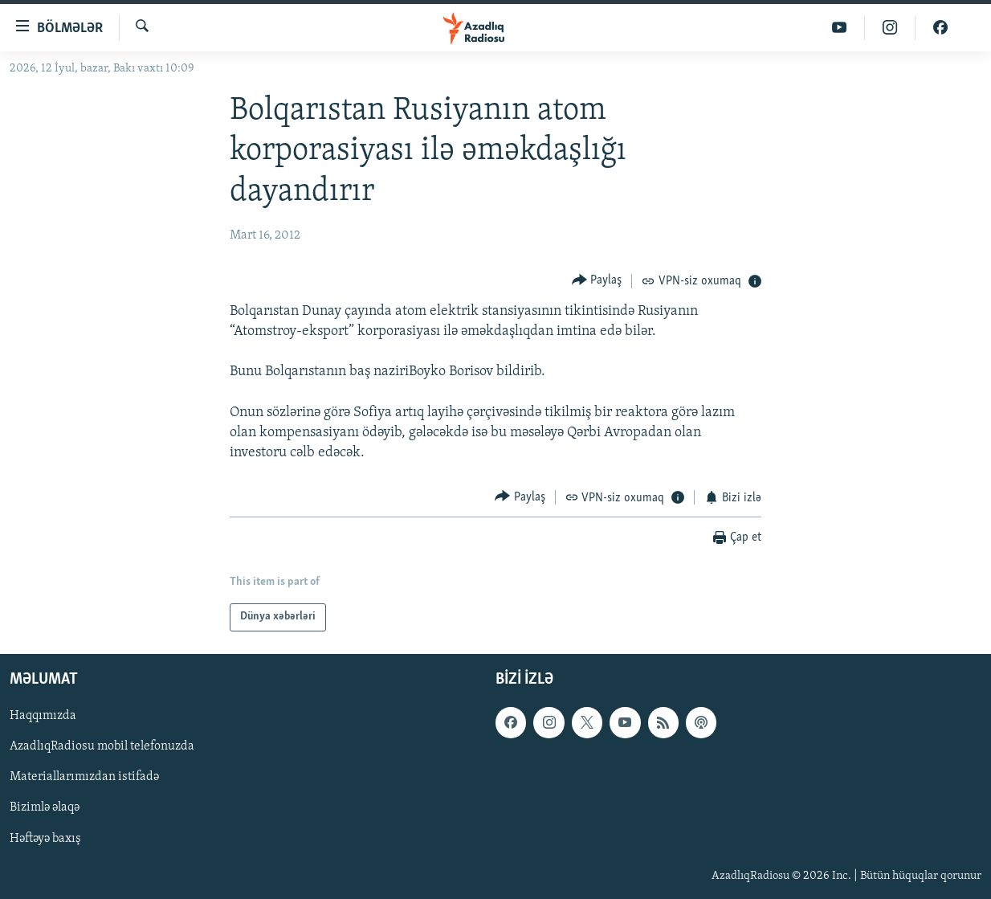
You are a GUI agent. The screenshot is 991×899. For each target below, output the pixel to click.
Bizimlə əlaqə (45, 807)
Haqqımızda (43, 715)
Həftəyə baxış (45, 838)
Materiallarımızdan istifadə (84, 776)
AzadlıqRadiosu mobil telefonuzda (102, 746)
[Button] (597, 281)
